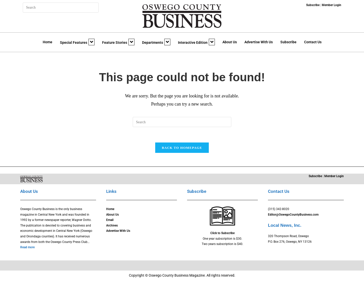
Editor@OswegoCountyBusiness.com (293, 214)
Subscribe (288, 42)
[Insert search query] (61, 8)
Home (47, 42)
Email (109, 220)
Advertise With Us (258, 42)
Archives (112, 225)
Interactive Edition (196, 42)
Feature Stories (118, 42)
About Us (229, 42)
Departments (156, 42)
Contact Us (313, 42)
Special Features (77, 42)
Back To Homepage (182, 148)
